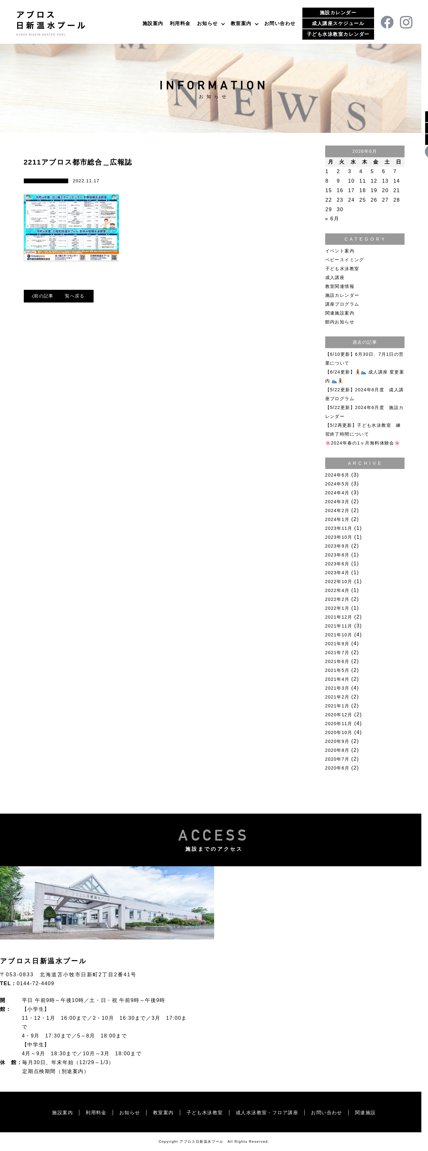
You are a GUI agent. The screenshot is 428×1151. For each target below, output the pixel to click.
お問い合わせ (280, 23)
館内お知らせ (339, 321)
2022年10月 (338, 581)
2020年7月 (337, 759)
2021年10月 (338, 634)
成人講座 (335, 277)
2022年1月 (337, 608)
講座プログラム (342, 304)
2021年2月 (337, 696)
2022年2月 (337, 599)
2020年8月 (337, 750)
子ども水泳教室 (342, 268)
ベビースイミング (344, 259)
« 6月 (332, 218)
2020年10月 (338, 732)
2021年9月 (337, 643)
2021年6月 (337, 661)
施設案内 (152, 23)
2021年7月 (337, 652)
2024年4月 (337, 492)
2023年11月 (338, 528)
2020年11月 (338, 723)
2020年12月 (338, 714)
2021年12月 (338, 617)
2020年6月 (337, 768)
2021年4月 (337, 679)
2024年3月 (337, 501)
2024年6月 (337, 475)
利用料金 (180, 23)
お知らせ (207, 23)
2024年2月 (337, 510)
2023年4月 (337, 572)
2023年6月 (337, 563)
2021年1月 (337, 705)
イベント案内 (339, 250)
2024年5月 (337, 483)
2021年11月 (338, 625)
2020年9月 (337, 741)
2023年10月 (338, 537)
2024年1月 (337, 519)
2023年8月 (337, 554)
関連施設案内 (339, 312)
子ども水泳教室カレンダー (338, 34)
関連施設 (373, 1112)
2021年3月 (337, 688)
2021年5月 (337, 670)
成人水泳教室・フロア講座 (269, 1112)
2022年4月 (337, 590)
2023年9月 (337, 546)
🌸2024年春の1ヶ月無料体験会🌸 (362, 442)
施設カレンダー (338, 12)
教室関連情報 (339, 286)
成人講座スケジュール (338, 23)
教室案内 (241, 23)
